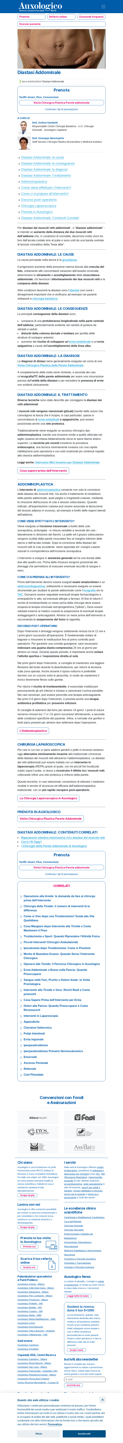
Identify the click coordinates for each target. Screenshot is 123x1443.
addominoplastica (48, 489)
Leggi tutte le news (78, 1295)
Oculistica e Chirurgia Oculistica (80, 1259)
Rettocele (30, 1068)
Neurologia (69, 1254)
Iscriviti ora (73, 1385)
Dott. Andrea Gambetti (45, 122)
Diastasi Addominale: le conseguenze (48, 163)
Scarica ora (29, 1267)
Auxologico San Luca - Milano (32, 1367)
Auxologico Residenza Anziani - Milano (36, 1374)
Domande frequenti (91, 16)
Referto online (58, 16)
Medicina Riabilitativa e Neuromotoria (82, 1250)
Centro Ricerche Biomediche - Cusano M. (38, 1382)
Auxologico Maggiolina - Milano (33, 1292)
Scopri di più (27, 1195)
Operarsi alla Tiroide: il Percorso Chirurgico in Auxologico (62, 964)
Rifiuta (39, 1433)
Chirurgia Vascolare (74, 1230)
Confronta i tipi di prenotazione (61, 109)
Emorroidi (30, 1057)
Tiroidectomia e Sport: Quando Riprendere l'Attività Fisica (62, 936)
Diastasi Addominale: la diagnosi (44, 169)
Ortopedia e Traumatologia (77, 1263)
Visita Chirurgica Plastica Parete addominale (61, 102)
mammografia (95, 1177)
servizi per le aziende (74, 1194)
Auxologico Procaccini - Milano (32, 1299)
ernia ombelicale (80, 341)
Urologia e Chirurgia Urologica (79, 1267)
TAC (98, 1174)
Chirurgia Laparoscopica (38, 206)
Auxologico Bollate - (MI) (29, 1307)
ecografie (68, 1180)
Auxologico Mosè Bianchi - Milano (34, 1363)
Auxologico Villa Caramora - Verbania (36, 1331)
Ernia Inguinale (34, 1039)
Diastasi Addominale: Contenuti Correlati (50, 218)
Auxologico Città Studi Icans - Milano (35, 1288)
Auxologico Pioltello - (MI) (30, 1303)
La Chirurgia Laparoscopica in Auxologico (48, 798)
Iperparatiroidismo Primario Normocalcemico (53, 1051)
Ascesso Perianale (36, 1062)
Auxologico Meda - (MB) (29, 1315)
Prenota (24, 16)
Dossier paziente (30, 23)
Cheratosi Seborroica (38, 1027)
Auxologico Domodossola (30, 1327)
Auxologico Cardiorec (28, 1345)
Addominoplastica (34, 181)
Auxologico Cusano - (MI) (30, 1311)
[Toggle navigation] (103, 6)
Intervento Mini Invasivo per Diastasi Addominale (67, 462)
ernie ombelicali (48, 419)
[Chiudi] (102, 1400)
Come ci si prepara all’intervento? (45, 193)
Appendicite (32, 1021)
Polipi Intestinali (34, 1033)
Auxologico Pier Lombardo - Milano (34, 1295)
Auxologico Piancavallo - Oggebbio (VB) (37, 1371)
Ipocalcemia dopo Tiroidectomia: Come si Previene (57, 948)
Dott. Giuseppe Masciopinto (48, 138)
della (63, 837)
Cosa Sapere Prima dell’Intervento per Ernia (52, 999)
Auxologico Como (26, 1323)
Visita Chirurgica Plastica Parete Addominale (51, 818)
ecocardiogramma (73, 1184)
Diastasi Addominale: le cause (42, 157)
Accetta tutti (84, 1433)
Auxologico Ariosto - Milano (31, 1284)
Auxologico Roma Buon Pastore (33, 1378)
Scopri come (76, 1350)
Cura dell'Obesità (72, 1221)
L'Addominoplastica (33, 730)
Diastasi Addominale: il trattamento (46, 175)
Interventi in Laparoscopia (41, 1015)
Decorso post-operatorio (39, 199)
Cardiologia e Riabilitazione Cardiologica (84, 1217)
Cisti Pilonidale (34, 1074)
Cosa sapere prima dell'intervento (43, 470)
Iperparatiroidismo (36, 1045)
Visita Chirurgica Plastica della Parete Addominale (50, 365)
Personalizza (55, 1424)
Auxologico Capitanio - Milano (32, 1359)
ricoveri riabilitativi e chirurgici (87, 1190)
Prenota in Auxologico (37, 212)
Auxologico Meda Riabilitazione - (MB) (36, 1319)
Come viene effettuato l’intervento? (46, 187)
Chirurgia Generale (73, 1225)
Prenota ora (29, 1246)
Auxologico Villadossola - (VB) (32, 1334)
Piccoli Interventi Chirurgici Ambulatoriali (51, 942)
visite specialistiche (92, 1184)
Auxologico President (28, 1349)
